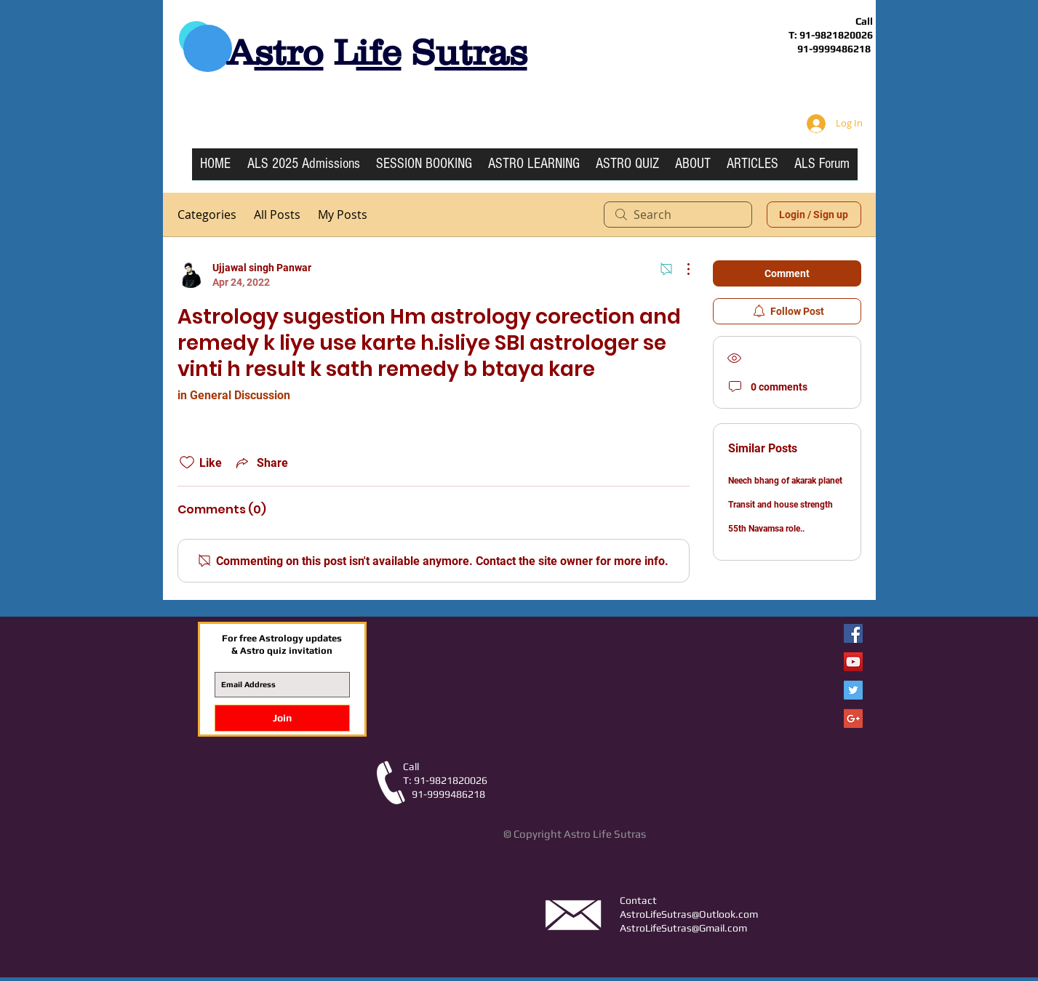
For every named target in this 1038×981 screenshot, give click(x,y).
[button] (534, 168)
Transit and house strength (780, 505)
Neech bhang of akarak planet (785, 481)
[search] (678, 214)
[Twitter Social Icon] (853, 690)
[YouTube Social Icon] (853, 661)
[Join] (282, 718)
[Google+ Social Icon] (853, 718)
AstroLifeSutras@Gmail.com (683, 928)
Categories (206, 215)
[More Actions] (681, 269)
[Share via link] (260, 462)
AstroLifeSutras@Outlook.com (689, 914)
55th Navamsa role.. (766, 529)
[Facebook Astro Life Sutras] (853, 633)
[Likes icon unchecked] (186, 462)
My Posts (342, 215)
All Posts (277, 215)
